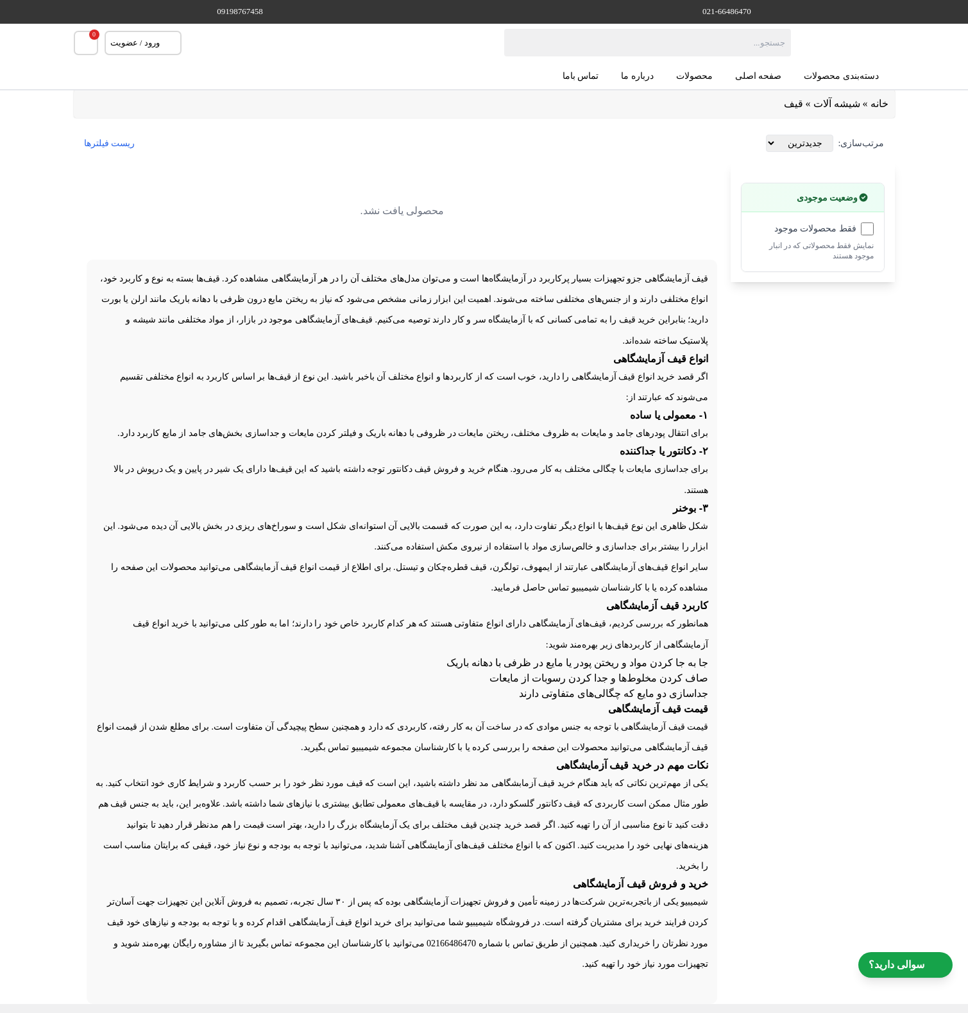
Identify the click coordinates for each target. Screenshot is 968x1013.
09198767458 (240, 11)
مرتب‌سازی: (861, 143)
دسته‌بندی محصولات (849, 76)
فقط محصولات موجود (815, 228)
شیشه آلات (836, 103)
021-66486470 (726, 11)
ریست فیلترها (109, 143)
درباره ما (637, 76)
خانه (879, 103)
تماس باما (581, 76)
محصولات (694, 76)
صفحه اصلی (758, 76)
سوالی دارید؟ (905, 965)
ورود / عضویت (143, 43)
